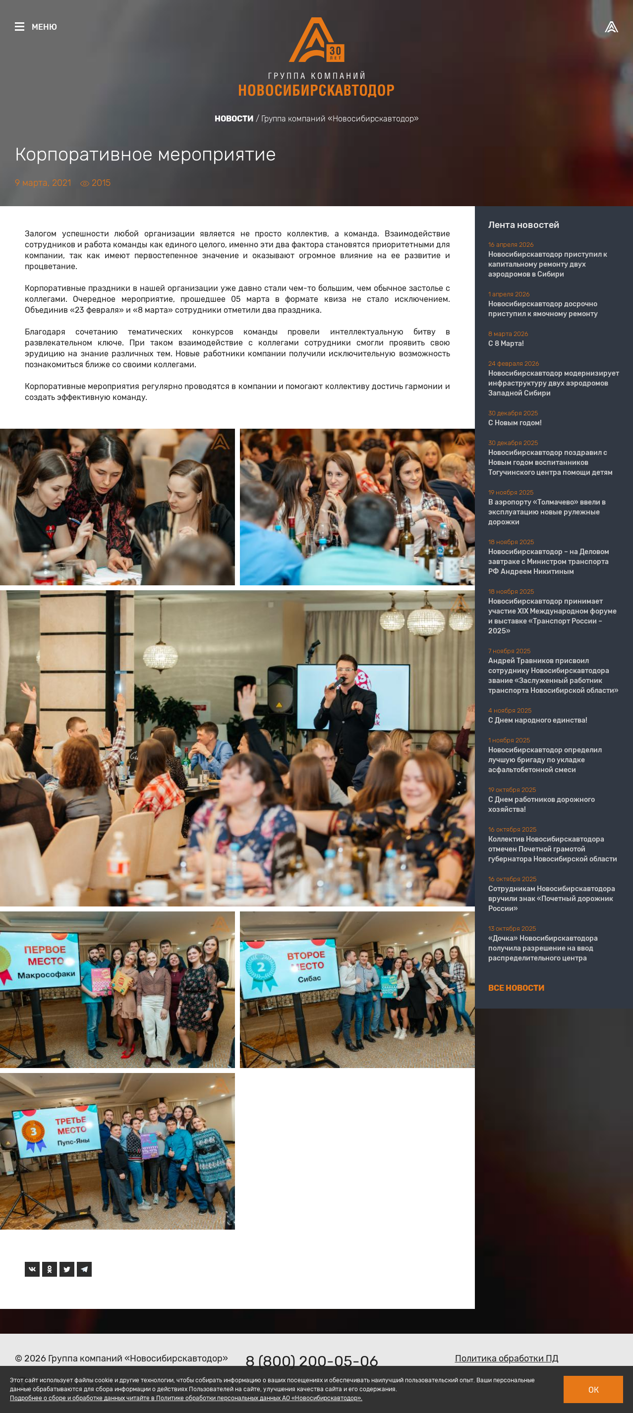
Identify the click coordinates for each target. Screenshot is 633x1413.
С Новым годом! (515, 423)
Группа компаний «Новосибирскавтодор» (340, 118)
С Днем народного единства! (537, 720)
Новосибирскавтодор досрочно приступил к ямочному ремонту (543, 309)
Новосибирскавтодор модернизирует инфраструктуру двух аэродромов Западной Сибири (553, 383)
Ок (593, 1390)
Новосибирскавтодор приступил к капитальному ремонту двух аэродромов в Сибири (547, 264)
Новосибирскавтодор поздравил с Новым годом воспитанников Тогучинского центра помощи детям (550, 463)
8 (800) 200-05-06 (311, 1361)
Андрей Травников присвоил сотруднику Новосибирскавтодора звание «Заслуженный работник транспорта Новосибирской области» (553, 676)
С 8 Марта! (506, 343)
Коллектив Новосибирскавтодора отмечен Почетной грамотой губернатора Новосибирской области (552, 849)
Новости (234, 118)
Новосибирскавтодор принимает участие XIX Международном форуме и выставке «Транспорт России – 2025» (552, 616)
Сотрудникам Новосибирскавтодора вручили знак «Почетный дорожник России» (551, 899)
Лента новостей (523, 225)
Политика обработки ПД (507, 1358)
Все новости (516, 988)
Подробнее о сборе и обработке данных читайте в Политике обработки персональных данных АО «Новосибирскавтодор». (186, 1398)
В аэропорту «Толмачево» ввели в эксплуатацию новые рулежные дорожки (547, 512)
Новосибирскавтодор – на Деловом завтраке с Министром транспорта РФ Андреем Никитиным (548, 562)
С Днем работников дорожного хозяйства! (541, 804)
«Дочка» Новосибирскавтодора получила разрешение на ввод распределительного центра (543, 948)
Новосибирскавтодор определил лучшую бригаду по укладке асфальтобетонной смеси (545, 760)
